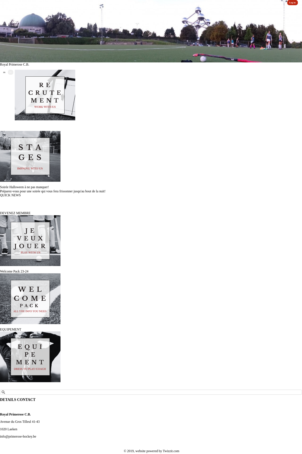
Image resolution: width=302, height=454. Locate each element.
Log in (292, 2)
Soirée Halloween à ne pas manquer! (24, 187)
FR (4, 72)
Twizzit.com (171, 451)
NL (10, 72)
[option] (151, 31)
